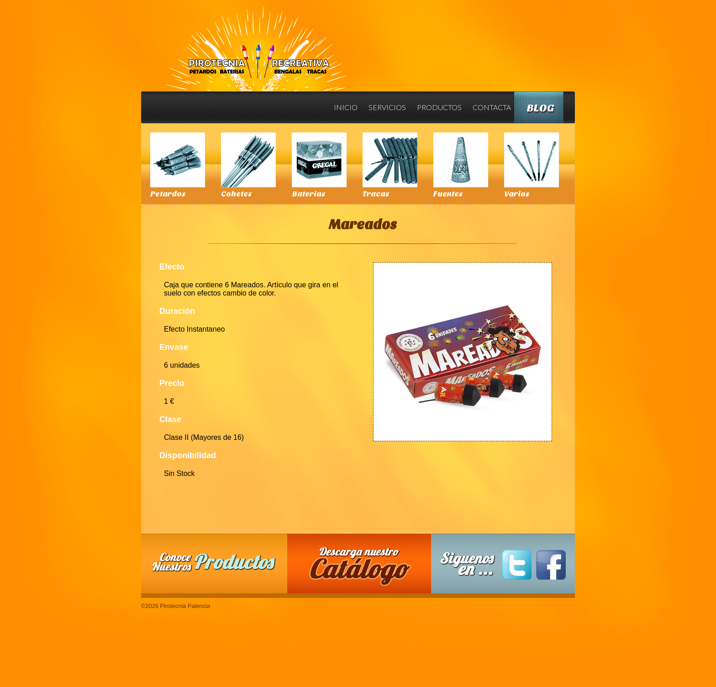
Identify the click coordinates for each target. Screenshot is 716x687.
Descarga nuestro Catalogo (364, 568)
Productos (439, 107)
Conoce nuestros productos (214, 562)
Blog (540, 108)
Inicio (346, 107)
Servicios (387, 107)
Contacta (492, 107)
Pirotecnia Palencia (255, 42)
